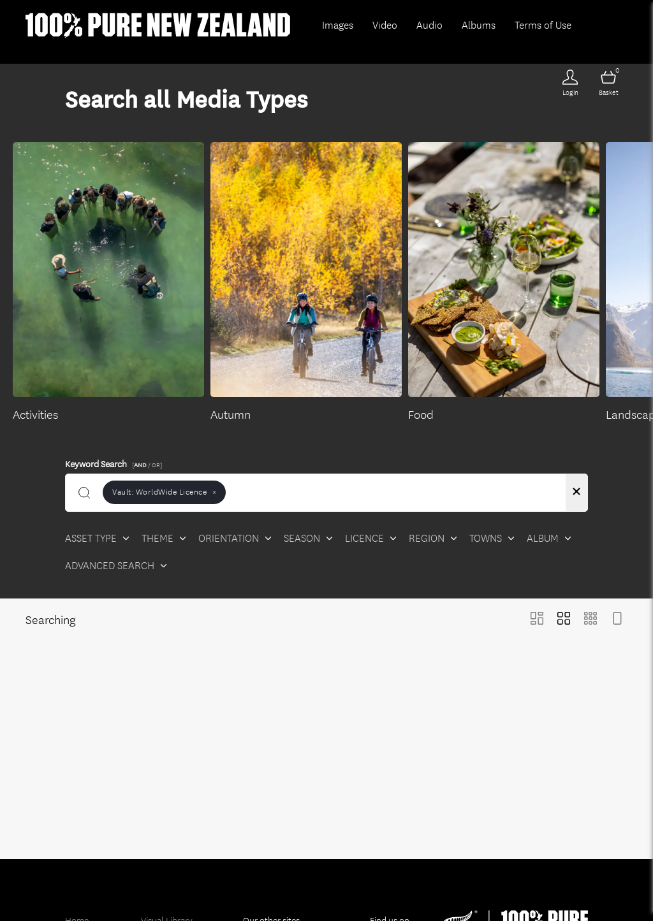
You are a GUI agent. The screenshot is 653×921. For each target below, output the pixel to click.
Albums (478, 25)
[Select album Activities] (108, 283)
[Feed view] (617, 620)
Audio (429, 25)
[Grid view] (564, 620)
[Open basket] (608, 83)
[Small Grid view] (590, 620)
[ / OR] (147, 465)
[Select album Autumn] (306, 283)
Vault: (164, 492)
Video (384, 25)
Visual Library (167, 904)
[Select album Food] (503, 283)
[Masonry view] (537, 620)
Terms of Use (543, 25)
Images (337, 25)
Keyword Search (115, 462)
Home (77, 904)
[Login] (570, 83)
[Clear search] (576, 492)
